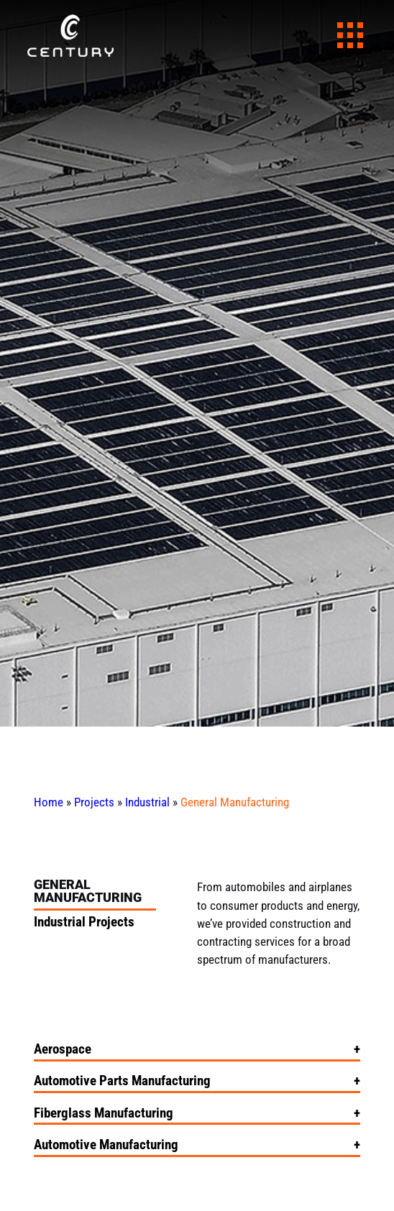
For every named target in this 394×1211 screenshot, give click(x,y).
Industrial (147, 802)
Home (48, 802)
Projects (94, 802)
